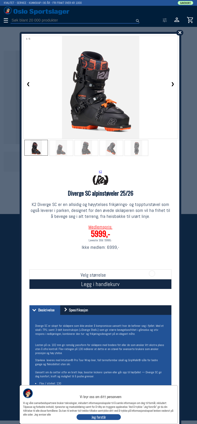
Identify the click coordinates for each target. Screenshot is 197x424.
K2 (100, 172)
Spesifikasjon (74, 310)
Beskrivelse (42, 310)
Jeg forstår (98, 417)
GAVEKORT (185, 3)
